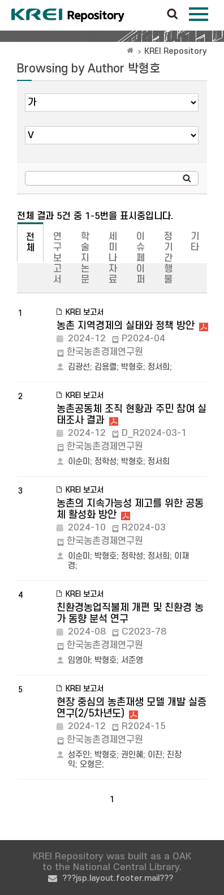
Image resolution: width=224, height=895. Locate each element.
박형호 (132, 367)
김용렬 (105, 367)
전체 (30, 242)
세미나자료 (113, 258)
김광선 (79, 367)
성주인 (79, 755)
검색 (172, 14)
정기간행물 (168, 258)
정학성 (105, 461)
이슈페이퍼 (140, 258)
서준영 (132, 660)
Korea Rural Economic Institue (67, 15)
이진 (155, 755)
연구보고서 (57, 258)
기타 (195, 242)
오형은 (91, 764)
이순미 (79, 461)
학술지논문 (85, 258)
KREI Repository (175, 51)
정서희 (159, 367)
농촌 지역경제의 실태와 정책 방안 (126, 325)
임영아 (79, 660)
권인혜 (132, 755)
